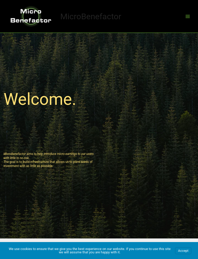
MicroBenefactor (90, 16)
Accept (183, 251)
